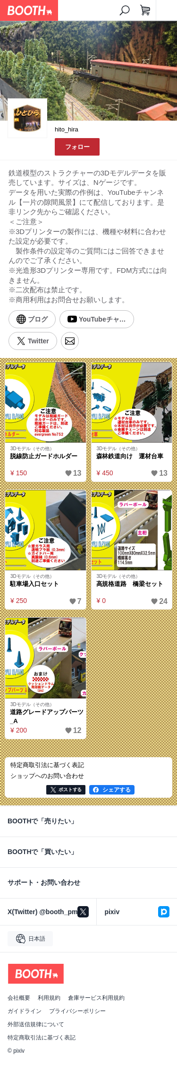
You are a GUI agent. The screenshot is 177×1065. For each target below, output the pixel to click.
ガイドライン (25, 1011)
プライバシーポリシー (77, 1011)
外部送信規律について (36, 1024)
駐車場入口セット (34, 583)
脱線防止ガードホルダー (43, 456)
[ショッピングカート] (145, 10)
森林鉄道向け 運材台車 (130, 456)
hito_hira (66, 129)
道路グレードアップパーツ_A (47, 716)
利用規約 (49, 998)
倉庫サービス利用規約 (96, 998)
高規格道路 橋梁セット (130, 583)
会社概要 (19, 998)
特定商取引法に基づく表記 (42, 1037)
